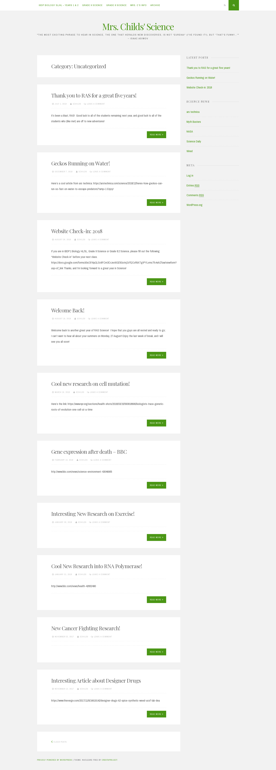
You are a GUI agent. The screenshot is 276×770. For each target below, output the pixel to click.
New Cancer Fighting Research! (85, 628)
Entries (193, 185)
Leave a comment (96, 104)
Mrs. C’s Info (138, 5)
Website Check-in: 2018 (76, 231)
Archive (155, 5)
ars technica (193, 112)
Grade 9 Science (92, 5)
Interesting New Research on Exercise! (92, 513)
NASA (190, 131)
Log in (190, 175)
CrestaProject (109, 760)
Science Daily (194, 141)
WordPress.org (194, 205)
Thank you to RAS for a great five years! (93, 95)
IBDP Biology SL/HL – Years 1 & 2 (58, 5)
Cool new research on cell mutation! (90, 383)
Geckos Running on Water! (80, 163)
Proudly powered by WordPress (54, 760)
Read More (156, 134)
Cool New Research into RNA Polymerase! (96, 566)
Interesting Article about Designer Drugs (96, 680)
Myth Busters (194, 122)
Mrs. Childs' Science (138, 26)
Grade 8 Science (116, 5)
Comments (195, 195)
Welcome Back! (67, 310)
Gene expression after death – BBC (89, 451)
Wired (190, 151)
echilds (77, 104)
